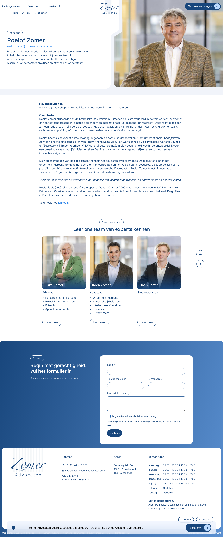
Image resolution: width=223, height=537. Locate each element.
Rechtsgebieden (11, 6)
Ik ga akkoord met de (134, 416)
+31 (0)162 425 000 (76, 465)
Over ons (33, 6)
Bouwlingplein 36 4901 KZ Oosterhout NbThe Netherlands (127, 469)
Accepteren (195, 527)
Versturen (114, 433)
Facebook (204, 519)
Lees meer (51, 322)
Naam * (111, 364)
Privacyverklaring (146, 416)
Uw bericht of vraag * (119, 393)
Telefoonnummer (116, 378)
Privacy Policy (156, 421)
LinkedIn (63, 202)
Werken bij (54, 6)
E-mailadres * (155, 378)
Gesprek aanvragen (200, 6)
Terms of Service (173, 421)
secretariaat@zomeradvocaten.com (85, 470)
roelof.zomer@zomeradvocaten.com (30, 46)
